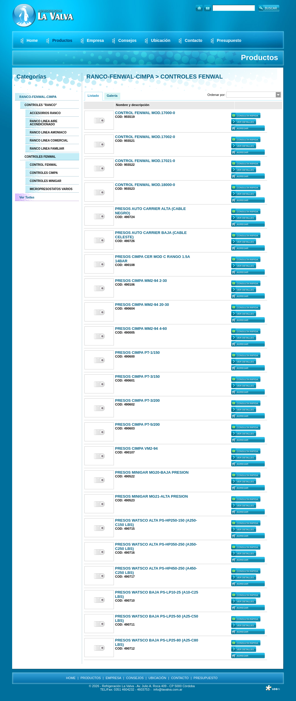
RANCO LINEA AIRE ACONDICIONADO (43, 123)
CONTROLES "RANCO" (41, 105)
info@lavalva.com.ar (167, 689)
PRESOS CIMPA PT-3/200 (137, 400)
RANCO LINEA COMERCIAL (49, 140)
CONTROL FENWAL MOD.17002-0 (145, 137)
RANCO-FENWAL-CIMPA (38, 96)
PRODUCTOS (90, 678)
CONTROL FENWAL (43, 164)
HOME (70, 678)
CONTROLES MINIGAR (45, 181)
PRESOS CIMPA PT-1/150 (137, 352)
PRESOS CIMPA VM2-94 (136, 448)
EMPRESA (113, 678)
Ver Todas (26, 197)
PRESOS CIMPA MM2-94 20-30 (142, 304)
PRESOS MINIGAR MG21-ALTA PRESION (151, 496)
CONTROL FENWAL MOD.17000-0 (145, 113)
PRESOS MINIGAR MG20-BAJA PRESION (152, 472)
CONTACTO (180, 678)
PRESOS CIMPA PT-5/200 (137, 424)
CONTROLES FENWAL (40, 156)
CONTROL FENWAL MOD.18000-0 (145, 185)
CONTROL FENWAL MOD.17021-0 (145, 161)
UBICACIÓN (157, 678)
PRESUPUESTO (206, 678)
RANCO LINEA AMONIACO (48, 132)
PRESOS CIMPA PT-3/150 (137, 376)
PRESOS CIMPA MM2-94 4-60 (141, 328)
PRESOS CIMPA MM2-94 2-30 (141, 280)
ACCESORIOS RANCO (45, 113)
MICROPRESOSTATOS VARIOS (51, 189)
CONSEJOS (135, 678)
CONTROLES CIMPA (44, 172)
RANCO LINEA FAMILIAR (47, 148)
